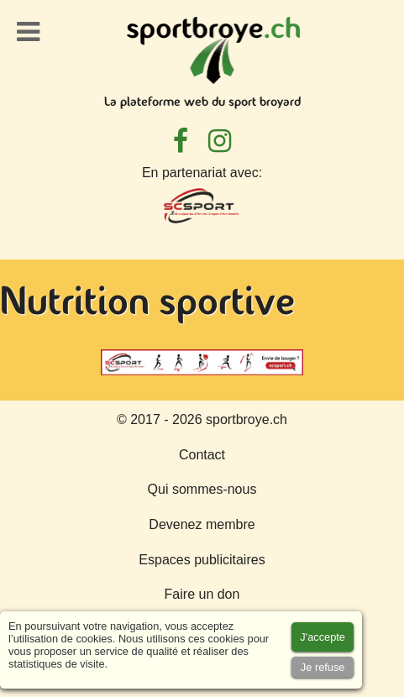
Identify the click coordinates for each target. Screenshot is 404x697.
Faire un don (202, 594)
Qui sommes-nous (202, 489)
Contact (202, 455)
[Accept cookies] (322, 637)
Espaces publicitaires (202, 560)
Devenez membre (201, 524)
